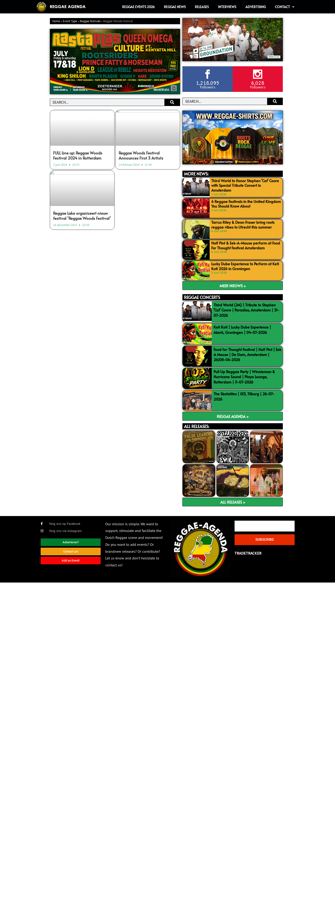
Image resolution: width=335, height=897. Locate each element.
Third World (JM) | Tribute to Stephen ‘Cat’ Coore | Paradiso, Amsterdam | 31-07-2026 (246, 310)
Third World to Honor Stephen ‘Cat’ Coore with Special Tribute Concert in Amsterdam (245, 185)
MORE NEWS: (196, 174)
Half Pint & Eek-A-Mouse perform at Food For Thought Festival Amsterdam (245, 245)
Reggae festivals (90, 21)
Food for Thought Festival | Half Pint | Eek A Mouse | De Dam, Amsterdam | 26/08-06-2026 (247, 354)
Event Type (70, 21)
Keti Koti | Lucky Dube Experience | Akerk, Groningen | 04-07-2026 (242, 329)
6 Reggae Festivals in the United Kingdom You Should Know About (246, 204)
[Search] (172, 102)
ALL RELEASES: (196, 426)
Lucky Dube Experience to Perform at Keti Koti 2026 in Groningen (245, 266)
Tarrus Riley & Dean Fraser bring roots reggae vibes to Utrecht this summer (243, 225)
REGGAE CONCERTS (202, 297)
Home (56, 21)
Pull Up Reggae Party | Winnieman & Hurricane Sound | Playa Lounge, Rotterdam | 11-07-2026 (244, 376)
